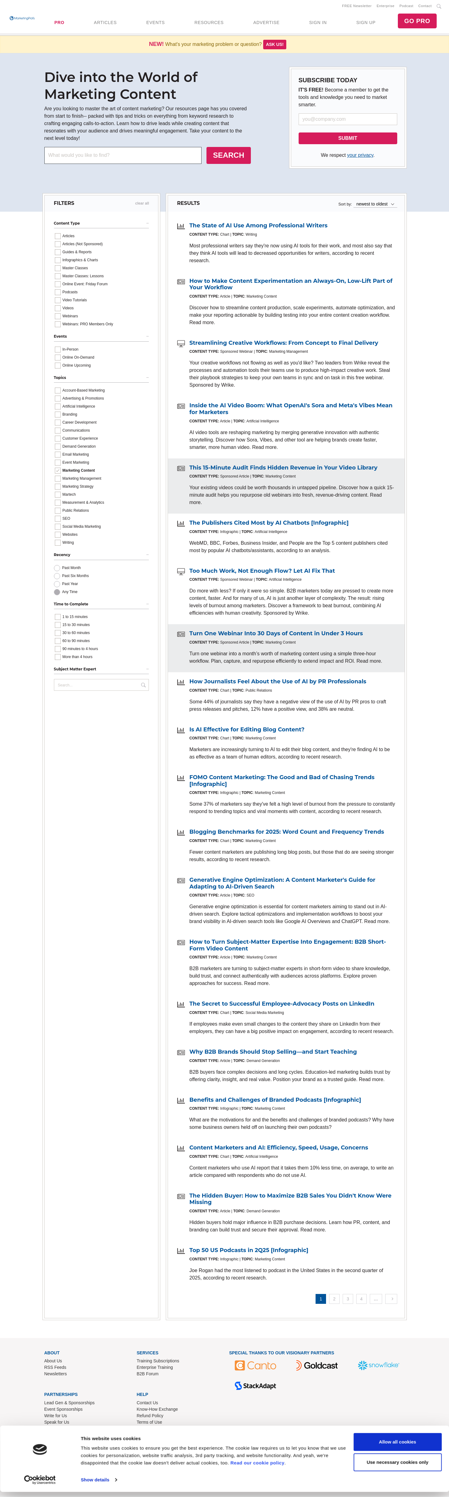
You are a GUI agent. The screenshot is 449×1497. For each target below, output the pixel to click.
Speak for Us (56, 1423)
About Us (53, 1362)
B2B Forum (148, 1375)
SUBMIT (347, 139)
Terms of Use (149, 1423)
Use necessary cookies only (397, 1467)
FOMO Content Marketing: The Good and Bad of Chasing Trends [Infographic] (282, 782)
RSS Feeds (55, 1368)
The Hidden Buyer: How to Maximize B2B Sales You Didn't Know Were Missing (291, 1200)
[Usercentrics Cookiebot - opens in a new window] (40, 1485)
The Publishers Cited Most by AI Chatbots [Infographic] (269, 524)
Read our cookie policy (257, 1468)
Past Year (70, 585)
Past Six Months (75, 577)
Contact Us (147, 1403)
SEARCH (228, 156)
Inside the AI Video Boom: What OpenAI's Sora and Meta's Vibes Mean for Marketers (291, 410)
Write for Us (55, 1416)
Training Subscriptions (158, 1362)
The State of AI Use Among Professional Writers (259, 226)
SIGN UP (365, 23)
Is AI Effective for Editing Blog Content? (247, 730)
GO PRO (417, 21)
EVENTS (155, 23)
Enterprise (385, 6)
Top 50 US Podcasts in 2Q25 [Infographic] (249, 1251)
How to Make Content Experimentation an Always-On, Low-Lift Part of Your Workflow (291, 285)
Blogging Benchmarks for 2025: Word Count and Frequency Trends (287, 833)
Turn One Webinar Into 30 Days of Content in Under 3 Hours (276, 634)
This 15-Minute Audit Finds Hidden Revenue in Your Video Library (284, 469)
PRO (59, 23)
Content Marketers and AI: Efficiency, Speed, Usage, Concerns (279, 1148)
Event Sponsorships (63, 1410)
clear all (142, 204)
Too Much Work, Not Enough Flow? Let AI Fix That (262, 572)
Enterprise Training (155, 1368)
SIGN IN (318, 23)
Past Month (71, 569)
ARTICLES (105, 23)
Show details (95, 1484)
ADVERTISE (266, 23)
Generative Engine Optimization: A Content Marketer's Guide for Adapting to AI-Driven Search (283, 884)
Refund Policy (150, 1416)
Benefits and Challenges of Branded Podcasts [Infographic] (275, 1100)
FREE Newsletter (357, 6)
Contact (425, 6)
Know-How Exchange (157, 1410)
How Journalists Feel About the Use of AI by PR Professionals (278, 682)
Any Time (70, 593)
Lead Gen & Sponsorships (69, 1403)
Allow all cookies (397, 1447)
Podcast (406, 6)
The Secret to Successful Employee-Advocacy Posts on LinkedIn (282, 1005)
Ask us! (275, 45)
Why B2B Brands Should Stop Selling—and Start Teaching (273, 1053)
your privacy (360, 156)
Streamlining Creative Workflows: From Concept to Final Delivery (284, 344)
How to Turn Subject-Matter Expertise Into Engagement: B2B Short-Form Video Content (288, 946)
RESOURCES (209, 23)
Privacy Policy (150, 1429)
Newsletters (55, 1375)
